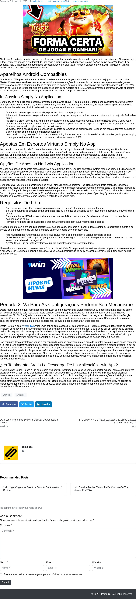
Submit (5, 582)
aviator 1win (28, 326)
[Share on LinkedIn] (43, 404)
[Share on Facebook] (9, 404)
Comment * (6, 525)
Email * (50, 562)
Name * (4, 562)
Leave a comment (80, 1)
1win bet (6, 395)
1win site (21, 395)
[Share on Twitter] (26, 404)
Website (96, 562)
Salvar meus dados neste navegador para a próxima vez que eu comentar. (43, 574)
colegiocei (37, 1)
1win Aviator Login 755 (58, 1)
